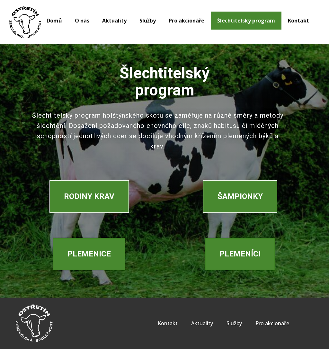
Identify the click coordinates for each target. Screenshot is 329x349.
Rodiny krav (89, 196)
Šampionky (240, 196)
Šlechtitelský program (246, 20)
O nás (82, 20)
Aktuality (114, 20)
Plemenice (89, 253)
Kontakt (298, 20)
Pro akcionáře (186, 20)
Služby (147, 20)
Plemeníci (240, 253)
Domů (54, 20)
